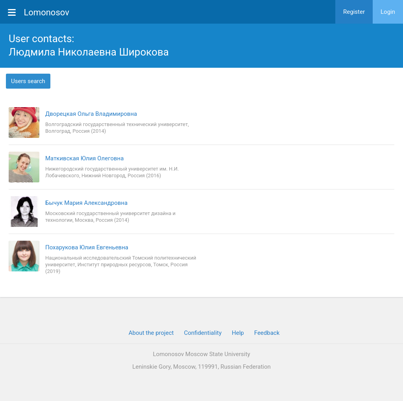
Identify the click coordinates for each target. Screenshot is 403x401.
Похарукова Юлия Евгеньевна (86, 247)
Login (388, 11)
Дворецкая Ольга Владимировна (91, 113)
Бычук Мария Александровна (86, 202)
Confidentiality (203, 332)
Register (354, 11)
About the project (151, 332)
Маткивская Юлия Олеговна (84, 158)
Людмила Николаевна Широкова (89, 52)
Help (238, 332)
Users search (28, 81)
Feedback (267, 332)
